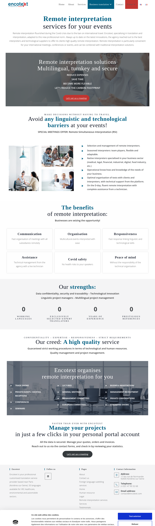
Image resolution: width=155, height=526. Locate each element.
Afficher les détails (39, 521)
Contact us (84, 478)
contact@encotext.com (131, 493)
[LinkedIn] (48, 476)
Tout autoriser (135, 501)
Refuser (135, 509)
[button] (76, 98)
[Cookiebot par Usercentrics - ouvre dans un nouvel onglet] (15, 521)
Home (82, 489)
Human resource (87, 492)
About (82, 474)
